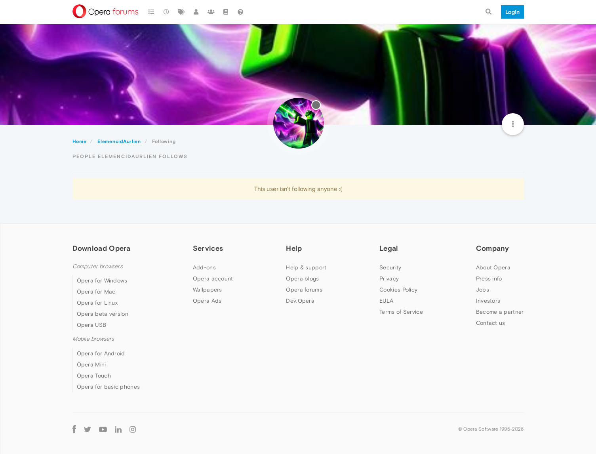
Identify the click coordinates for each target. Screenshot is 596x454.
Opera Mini (91, 364)
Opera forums (304, 289)
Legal (388, 248)
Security (390, 267)
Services (208, 248)
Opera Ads (207, 301)
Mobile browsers (93, 339)
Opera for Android (101, 353)
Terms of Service (401, 312)
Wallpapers (207, 289)
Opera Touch (94, 375)
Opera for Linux (97, 302)
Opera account (213, 278)
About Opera (493, 267)
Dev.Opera (300, 301)
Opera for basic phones (108, 386)
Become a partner (500, 312)
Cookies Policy (398, 289)
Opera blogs (302, 278)
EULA (386, 301)
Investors (488, 301)
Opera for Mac (96, 291)
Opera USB (92, 325)
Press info (489, 278)
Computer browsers (97, 266)
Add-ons (204, 267)
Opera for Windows (102, 280)
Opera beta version (102, 314)
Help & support (306, 267)
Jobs (482, 289)
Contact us (490, 323)
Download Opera (101, 248)
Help (294, 248)
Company (492, 248)
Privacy (389, 278)
